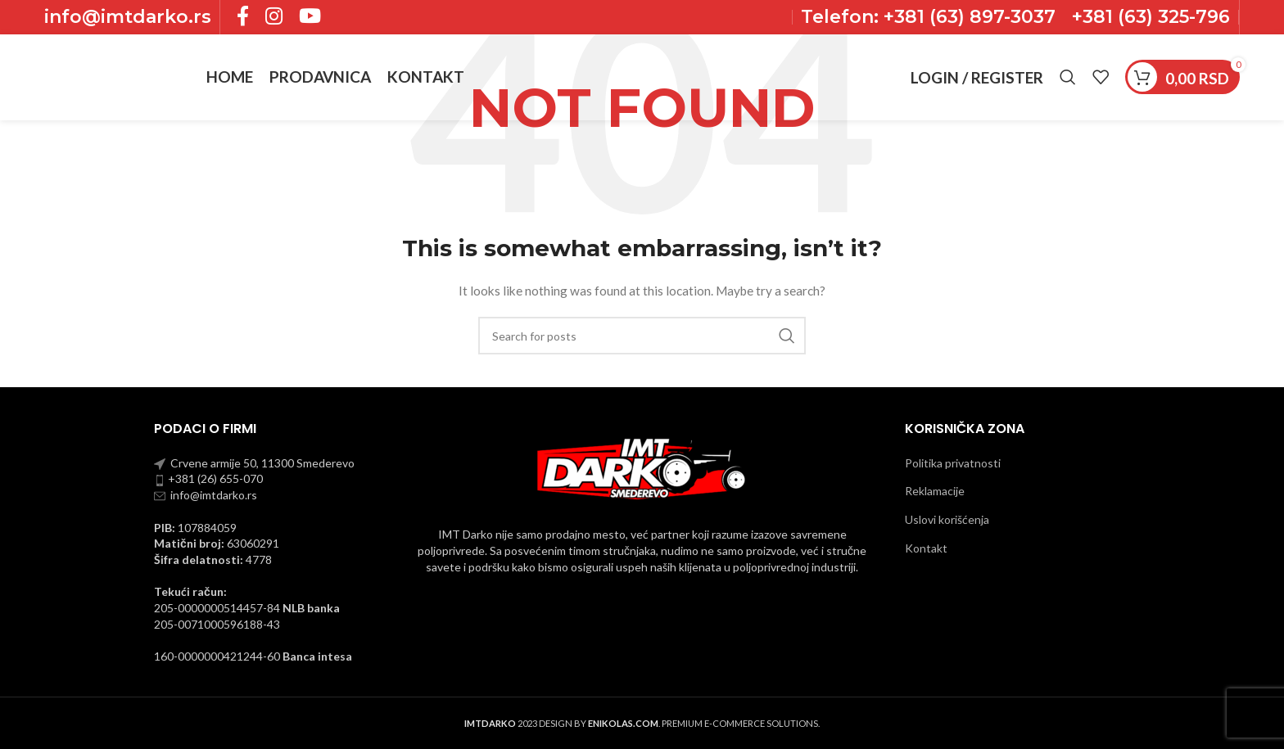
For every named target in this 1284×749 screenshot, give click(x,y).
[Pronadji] (1067, 77)
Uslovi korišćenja (947, 519)
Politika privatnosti (953, 463)
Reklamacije (935, 491)
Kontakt (926, 548)
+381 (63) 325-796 (1151, 17)
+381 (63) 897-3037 (967, 17)
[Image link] (642, 468)
